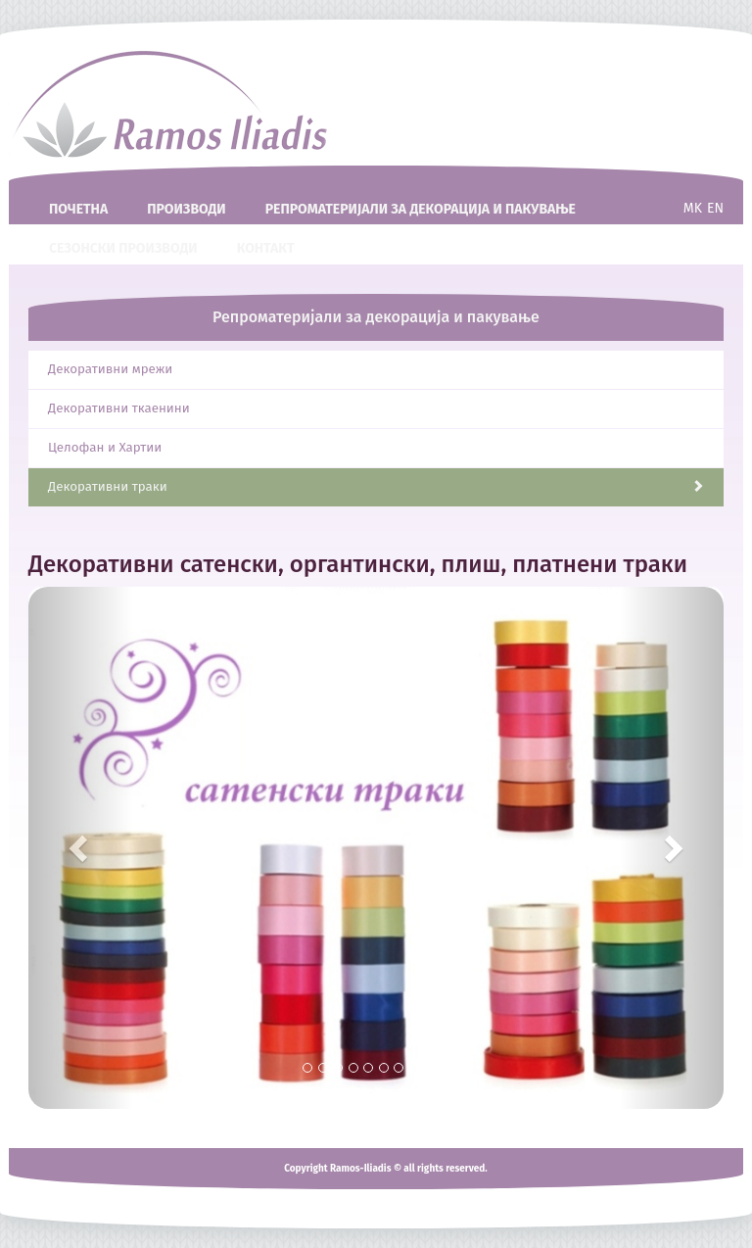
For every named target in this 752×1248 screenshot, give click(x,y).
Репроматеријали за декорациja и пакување (420, 209)
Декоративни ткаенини (119, 408)
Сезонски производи (123, 248)
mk (692, 208)
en (715, 208)
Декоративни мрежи (110, 369)
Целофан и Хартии (105, 448)
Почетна (78, 209)
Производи (186, 209)
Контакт (266, 248)
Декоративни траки (376, 487)
